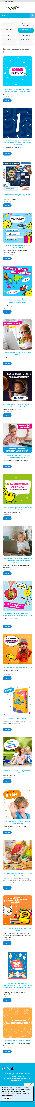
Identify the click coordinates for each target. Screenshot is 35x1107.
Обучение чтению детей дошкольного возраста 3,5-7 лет (17, 246)
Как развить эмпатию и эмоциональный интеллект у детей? (17, 771)
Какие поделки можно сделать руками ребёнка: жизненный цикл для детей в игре (17, 614)
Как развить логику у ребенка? (17, 718)
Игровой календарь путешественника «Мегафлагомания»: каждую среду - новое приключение (17, 142)
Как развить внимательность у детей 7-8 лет (17, 667)
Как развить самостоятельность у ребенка (17, 1040)
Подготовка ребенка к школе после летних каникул (17, 929)
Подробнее (7, 100)
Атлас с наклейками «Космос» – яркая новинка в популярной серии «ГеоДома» (17, 195)
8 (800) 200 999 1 (8, 1)
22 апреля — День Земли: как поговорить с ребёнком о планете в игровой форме (17, 90)
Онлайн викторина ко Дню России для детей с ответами (17, 353)
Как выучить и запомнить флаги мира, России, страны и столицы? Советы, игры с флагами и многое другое (17, 300)
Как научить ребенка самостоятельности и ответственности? (17, 822)
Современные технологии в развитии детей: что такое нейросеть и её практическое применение (17, 560)
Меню (4, 15)
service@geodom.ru (17, 1080)
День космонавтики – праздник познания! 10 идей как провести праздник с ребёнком (17, 405)
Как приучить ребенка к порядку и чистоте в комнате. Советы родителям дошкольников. (17, 874)
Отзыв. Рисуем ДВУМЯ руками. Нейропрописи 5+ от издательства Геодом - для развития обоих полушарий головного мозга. (17, 986)
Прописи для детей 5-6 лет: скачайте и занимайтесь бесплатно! (17, 456)
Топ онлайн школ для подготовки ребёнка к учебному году (17, 508)
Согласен (6, 1098)
